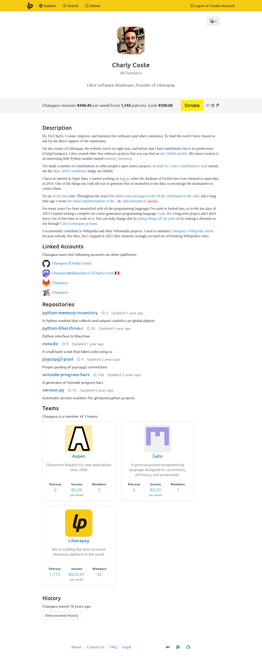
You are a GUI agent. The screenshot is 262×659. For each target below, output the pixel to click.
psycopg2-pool (57, 359)
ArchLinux (60, 196)
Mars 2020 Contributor (70, 171)
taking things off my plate (157, 218)
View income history (61, 615)
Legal (126, 647)
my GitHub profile (173, 153)
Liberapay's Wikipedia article (192, 231)
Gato (161, 213)
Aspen (78, 456)
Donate (192, 105)
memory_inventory (118, 158)
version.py (53, 389)
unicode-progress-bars (65, 374)
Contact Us (95, 647)
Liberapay (78, 540)
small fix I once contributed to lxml (181, 166)
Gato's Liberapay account (78, 223)
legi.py (125, 178)
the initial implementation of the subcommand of (112, 201)
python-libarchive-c (62, 328)
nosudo (50, 343)
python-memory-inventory (70, 312)
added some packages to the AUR (139, 196)
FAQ (113, 647)
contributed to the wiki (182, 196)
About (76, 647)
